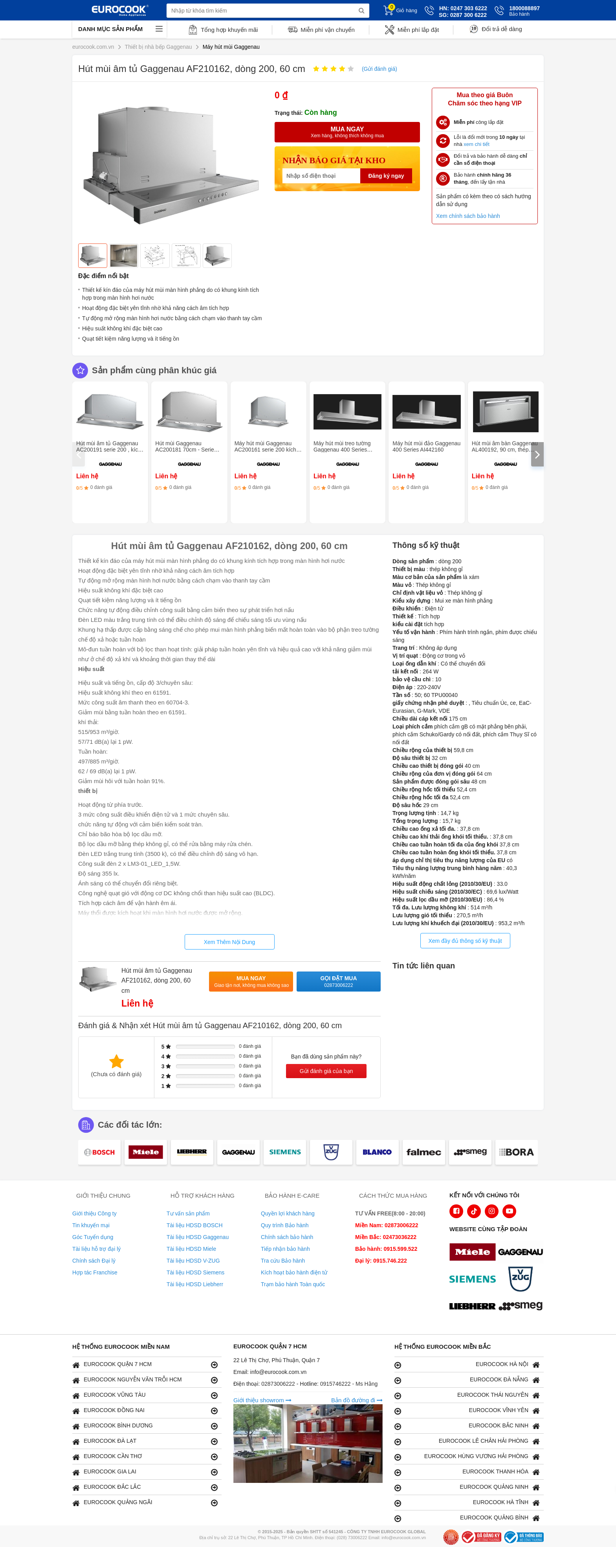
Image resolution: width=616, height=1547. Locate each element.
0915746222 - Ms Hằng (349, 1384)
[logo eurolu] (522, 1307)
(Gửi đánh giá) (379, 69)
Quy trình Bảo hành (285, 1225)
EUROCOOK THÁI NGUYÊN (467, 1395)
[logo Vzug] (522, 1280)
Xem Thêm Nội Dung (229, 942)
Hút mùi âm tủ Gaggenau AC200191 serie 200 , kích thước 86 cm (108, 449)
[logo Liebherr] (474, 1307)
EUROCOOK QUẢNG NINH (467, 1487)
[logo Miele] (474, 1253)
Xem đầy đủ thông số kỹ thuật (465, 941)
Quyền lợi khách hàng (288, 1213)
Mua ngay (251, 982)
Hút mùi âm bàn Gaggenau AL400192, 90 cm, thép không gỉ (505, 449)
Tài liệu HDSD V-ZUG (193, 1261)
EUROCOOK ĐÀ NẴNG (467, 1380)
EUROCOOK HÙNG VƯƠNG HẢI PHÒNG (467, 1456)
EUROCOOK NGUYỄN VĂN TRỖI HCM (145, 1380)
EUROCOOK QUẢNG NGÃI (145, 1502)
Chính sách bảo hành (287, 1237)
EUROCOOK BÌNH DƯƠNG (145, 1426)
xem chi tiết (477, 144)
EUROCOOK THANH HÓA (467, 1472)
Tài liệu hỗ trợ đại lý (96, 1249)
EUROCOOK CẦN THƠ (145, 1456)
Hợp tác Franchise (94, 1272)
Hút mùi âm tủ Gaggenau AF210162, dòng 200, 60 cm (156, 980)
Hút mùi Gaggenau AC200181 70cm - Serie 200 (184, 449)
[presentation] (78, 454)
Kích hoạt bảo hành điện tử (294, 1272)
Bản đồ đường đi (357, 1400)
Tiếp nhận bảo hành (285, 1249)
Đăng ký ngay (386, 176)
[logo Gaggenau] (522, 1253)
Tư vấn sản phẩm (188, 1213)
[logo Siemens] (474, 1280)
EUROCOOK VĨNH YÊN (467, 1410)
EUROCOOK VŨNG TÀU (145, 1395)
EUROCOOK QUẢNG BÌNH (467, 1518)
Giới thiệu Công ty (94, 1213)
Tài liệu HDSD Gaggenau (198, 1237)
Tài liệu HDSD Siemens (195, 1272)
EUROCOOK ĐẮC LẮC (145, 1487)
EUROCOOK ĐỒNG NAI (145, 1410)
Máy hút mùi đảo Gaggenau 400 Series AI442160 (426, 446)
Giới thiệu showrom (262, 1400)
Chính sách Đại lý (94, 1261)
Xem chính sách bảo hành (468, 216)
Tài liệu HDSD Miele (191, 1249)
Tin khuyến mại (91, 1225)
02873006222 (279, 1384)
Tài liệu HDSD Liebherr (195, 1284)
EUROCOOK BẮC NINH (467, 1426)
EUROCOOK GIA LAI (145, 1472)
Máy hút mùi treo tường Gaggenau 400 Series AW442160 (342, 449)
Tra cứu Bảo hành (283, 1261)
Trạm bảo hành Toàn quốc (293, 1284)
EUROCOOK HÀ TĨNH (467, 1502)
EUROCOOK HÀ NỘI (467, 1364)
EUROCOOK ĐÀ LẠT (145, 1441)
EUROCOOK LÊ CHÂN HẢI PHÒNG (467, 1441)
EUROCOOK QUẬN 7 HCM (145, 1364)
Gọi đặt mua (339, 982)
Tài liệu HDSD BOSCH (195, 1225)
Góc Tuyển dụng (92, 1237)
